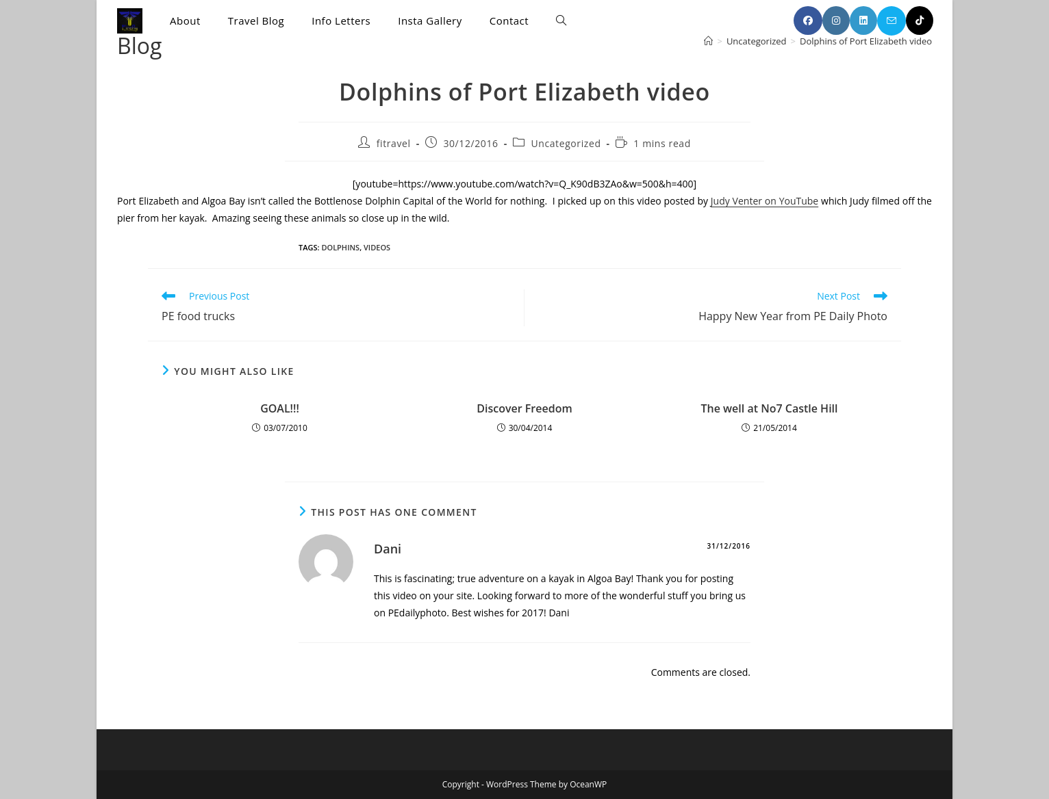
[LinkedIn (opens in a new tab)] (863, 20)
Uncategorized (566, 143)
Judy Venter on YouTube (764, 200)
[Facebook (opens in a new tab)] (808, 20)
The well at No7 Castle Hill (768, 408)
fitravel (394, 143)
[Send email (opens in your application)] (891, 21)
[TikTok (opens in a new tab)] (919, 20)
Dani (387, 548)
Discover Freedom (524, 408)
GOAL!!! (279, 408)
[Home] (708, 41)
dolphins (340, 247)
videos (377, 247)
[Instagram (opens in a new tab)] (836, 20)
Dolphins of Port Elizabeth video (866, 41)
